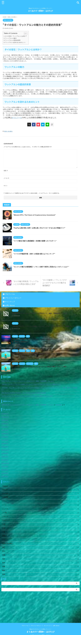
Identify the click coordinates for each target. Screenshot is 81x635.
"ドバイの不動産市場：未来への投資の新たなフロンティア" (40, 267)
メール (6, 178)
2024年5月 (4, 459)
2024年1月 (4, 469)
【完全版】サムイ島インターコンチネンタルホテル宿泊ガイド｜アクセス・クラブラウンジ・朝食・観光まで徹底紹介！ (39, 411)
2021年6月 (4, 496)
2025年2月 (4, 453)
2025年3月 (4, 450)
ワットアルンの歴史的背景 (12, 40)
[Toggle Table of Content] (25, 33)
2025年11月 (5, 440)
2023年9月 (4, 476)
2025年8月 (4, 443)
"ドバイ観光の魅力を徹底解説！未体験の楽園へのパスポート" (41, 250)
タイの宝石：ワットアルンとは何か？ (16, 36)
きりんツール (17, 118)
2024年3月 (4, 463)
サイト (5, 185)
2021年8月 (4, 493)
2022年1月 (4, 483)
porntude (59, 427)
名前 (6, 170)
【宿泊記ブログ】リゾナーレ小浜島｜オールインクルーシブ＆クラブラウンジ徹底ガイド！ (45, 349)
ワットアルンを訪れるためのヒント (15, 42)
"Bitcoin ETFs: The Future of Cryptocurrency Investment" (40, 215)
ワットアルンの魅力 (11, 38)
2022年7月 (4, 479)
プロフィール (10, 317)
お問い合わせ (10, 328)
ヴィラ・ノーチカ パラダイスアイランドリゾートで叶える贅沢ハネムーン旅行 (41, 389)
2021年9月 (4, 489)
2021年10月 (5, 486)
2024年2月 (4, 466)
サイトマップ (10, 324)
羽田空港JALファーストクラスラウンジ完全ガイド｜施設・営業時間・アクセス (41, 336)
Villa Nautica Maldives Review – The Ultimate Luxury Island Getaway (38, 376)
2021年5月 (4, 499)
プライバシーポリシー (13, 321)
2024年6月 (4, 456)
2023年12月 (5, 473)
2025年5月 (4, 446)
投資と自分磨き (8, 131)
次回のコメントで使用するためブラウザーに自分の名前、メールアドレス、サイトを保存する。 (32, 193)
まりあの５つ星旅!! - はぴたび (40, 11)
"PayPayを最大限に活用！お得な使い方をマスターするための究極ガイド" (45, 232)
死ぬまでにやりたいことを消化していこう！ (40, 626)
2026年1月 (4, 436)
